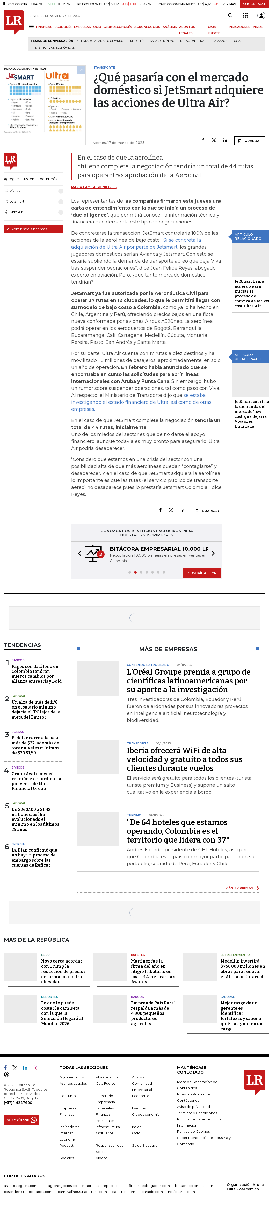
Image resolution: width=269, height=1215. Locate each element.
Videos (101, 1158)
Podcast (67, 1145)
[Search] (230, 15)
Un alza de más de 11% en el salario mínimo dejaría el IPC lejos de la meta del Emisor (36, 710)
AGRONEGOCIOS (147, 27)
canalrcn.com (123, 1192)
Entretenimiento (235, 955)
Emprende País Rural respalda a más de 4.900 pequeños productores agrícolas (153, 1013)
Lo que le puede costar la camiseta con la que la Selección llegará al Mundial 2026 (62, 1013)
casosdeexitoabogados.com (28, 1192)
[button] (78, 554)
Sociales (67, 1158)
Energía (18, 844)
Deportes (49, 997)
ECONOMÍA (63, 27)
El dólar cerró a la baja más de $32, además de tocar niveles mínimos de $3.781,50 (35, 745)
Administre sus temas (26, 229)
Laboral (19, 696)
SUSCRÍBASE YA (202, 573)
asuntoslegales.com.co (23, 1185)
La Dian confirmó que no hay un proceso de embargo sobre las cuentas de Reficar (34, 858)
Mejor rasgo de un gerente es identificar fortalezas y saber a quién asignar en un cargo (242, 1016)
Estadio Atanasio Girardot (103, 41)
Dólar (238, 41)
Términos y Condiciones (197, 1113)
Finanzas (67, 1114)
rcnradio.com (151, 1192)
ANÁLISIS (170, 27)
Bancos (18, 660)
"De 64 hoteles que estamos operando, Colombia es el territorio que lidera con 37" (178, 831)
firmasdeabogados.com (149, 1185)
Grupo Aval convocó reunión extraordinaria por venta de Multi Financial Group (36, 781)
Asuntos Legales (73, 1083)
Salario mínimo (162, 41)
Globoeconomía (146, 1114)
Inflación (187, 41)
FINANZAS (44, 27)
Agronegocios (72, 1077)
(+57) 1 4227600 (18, 1102)
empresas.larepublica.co (103, 1185)
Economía (140, 1096)
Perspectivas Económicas (54, 47)
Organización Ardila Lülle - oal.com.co (245, 1186)
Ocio (136, 1133)
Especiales (105, 1108)
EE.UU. (45, 955)
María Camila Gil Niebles (94, 187)
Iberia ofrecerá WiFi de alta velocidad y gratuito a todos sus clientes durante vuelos (185, 759)
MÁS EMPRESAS (239, 888)
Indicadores (69, 1127)
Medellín (137, 41)
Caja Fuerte (105, 1083)
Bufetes (138, 955)
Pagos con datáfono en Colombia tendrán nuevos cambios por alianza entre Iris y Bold (37, 674)
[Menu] (32, 26)
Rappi (204, 41)
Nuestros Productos (193, 1094)
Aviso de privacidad (193, 1107)
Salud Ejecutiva (145, 1145)
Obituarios (104, 1133)
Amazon (221, 41)
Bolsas (18, 732)
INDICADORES (239, 27)
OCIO (97, 27)
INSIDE (258, 27)
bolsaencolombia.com (194, 1185)
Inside (137, 1127)
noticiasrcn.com (181, 1192)
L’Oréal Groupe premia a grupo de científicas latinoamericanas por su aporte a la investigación (189, 680)
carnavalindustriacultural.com (82, 1192)
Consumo (68, 1096)
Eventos (139, 1108)
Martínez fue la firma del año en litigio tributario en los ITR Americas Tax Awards (153, 971)
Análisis (138, 1077)
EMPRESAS (82, 27)
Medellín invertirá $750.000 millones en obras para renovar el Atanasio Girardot (243, 969)
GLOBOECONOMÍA (118, 27)
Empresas (68, 1108)
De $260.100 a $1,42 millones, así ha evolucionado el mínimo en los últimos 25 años (35, 819)
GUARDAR (250, 141)
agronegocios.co (62, 1185)
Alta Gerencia (107, 1077)
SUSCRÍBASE (254, 4)
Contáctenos (188, 1100)
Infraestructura (108, 1127)
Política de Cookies (193, 1131)
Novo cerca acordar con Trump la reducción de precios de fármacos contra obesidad (63, 971)
